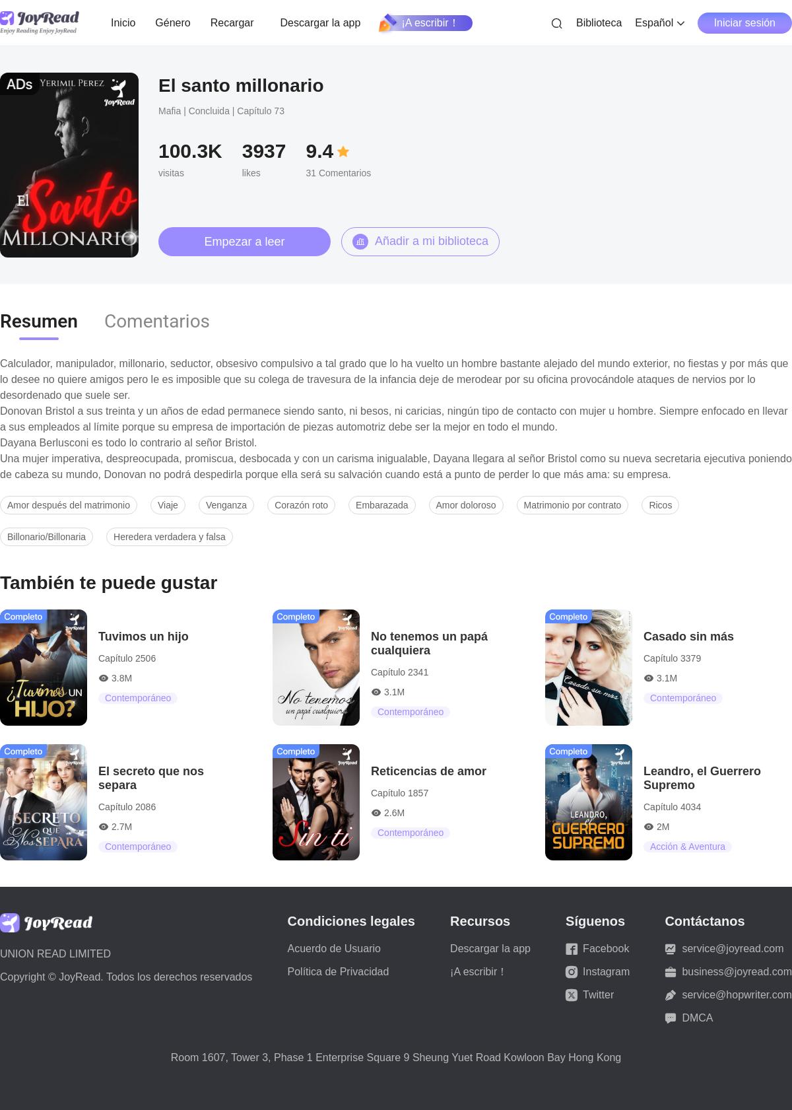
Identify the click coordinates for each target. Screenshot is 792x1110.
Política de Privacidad (338, 971)
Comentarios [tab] (157, 321)
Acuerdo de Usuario (334, 948)
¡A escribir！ (419, 23)
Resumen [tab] (39, 321)
